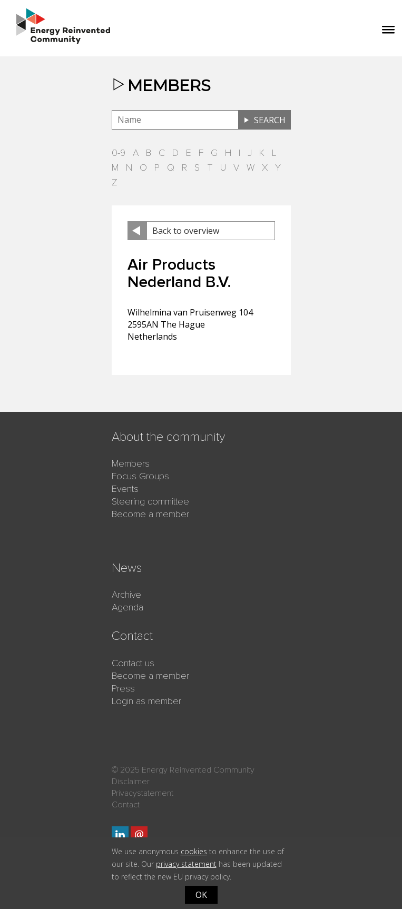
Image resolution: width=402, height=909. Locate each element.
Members (131, 463)
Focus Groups (140, 476)
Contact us (133, 663)
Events (125, 489)
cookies (194, 851)
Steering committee (150, 501)
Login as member (146, 701)
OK (201, 895)
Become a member (150, 514)
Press (123, 688)
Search (270, 120)
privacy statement (186, 864)
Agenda (127, 607)
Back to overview (185, 230)
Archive (126, 594)
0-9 (118, 153)
